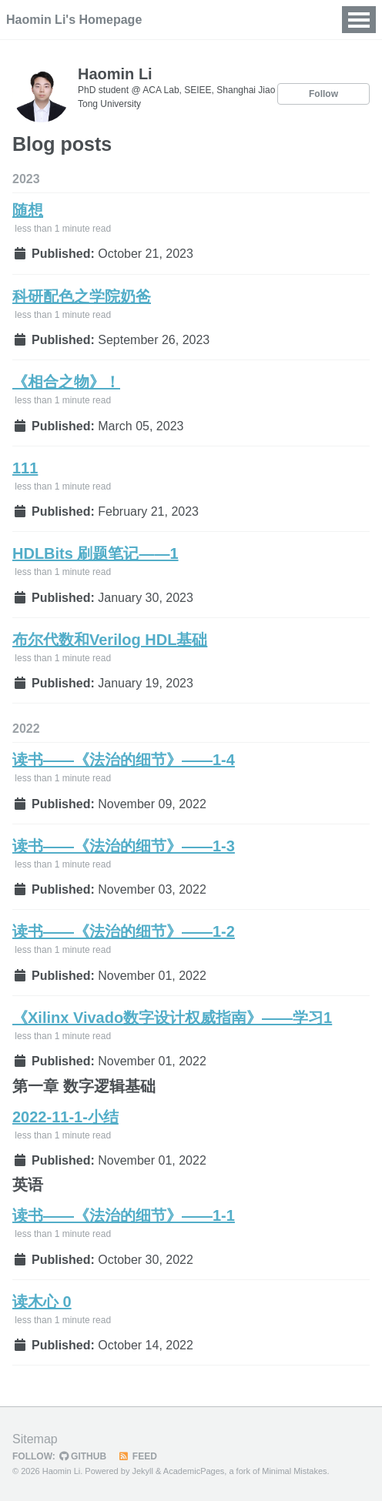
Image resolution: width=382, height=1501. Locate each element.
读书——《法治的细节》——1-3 (123, 845)
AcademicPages (194, 1471)
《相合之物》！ (66, 381)
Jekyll (142, 1471)
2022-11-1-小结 (65, 1116)
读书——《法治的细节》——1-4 (123, 759)
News (206, 19)
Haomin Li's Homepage (74, 19)
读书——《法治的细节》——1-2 (123, 931)
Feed (137, 1456)
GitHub (82, 1456)
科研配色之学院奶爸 (81, 296)
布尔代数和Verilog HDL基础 (109, 639)
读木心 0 (42, 1301)
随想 (27, 210)
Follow (323, 94)
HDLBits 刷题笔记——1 (95, 553)
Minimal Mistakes (294, 1471)
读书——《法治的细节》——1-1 (123, 1215)
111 (25, 468)
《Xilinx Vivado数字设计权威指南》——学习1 (172, 1017)
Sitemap (35, 1439)
